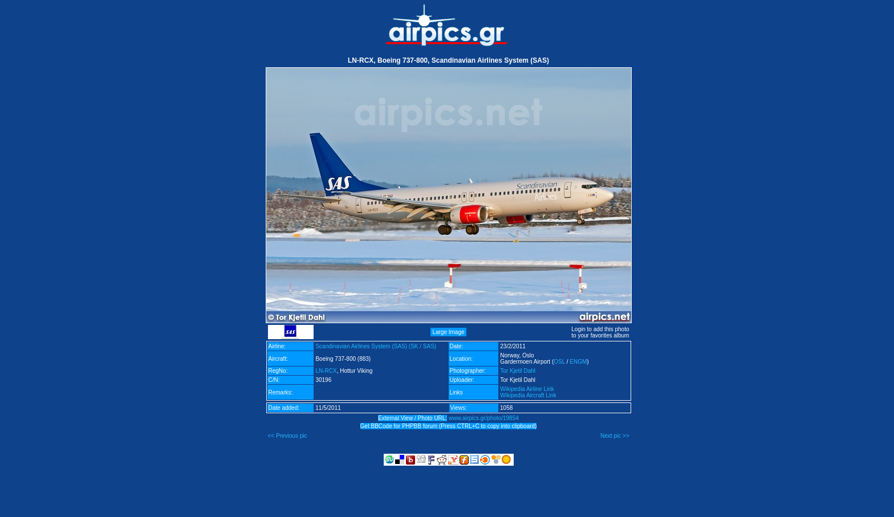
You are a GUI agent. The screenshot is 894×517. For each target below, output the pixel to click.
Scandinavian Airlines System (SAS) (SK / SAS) (375, 346)
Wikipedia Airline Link (527, 389)
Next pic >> (614, 436)
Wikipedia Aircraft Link (528, 395)
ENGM (578, 362)
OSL (559, 362)
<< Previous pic (287, 436)
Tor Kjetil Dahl (517, 371)
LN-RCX (325, 371)
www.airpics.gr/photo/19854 (484, 418)
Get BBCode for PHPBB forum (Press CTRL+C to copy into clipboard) (448, 426)
